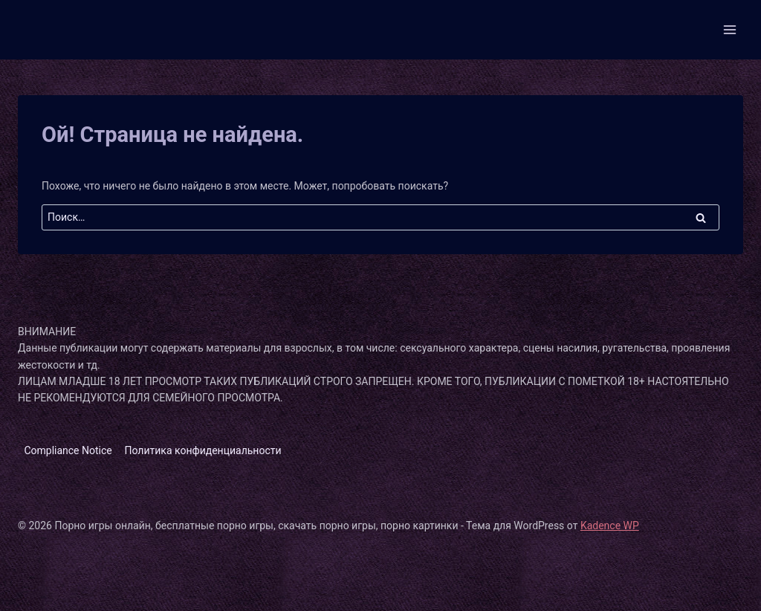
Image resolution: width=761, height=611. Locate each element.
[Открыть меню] (729, 29)
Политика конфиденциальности (203, 450)
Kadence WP (609, 525)
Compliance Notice (67, 450)
